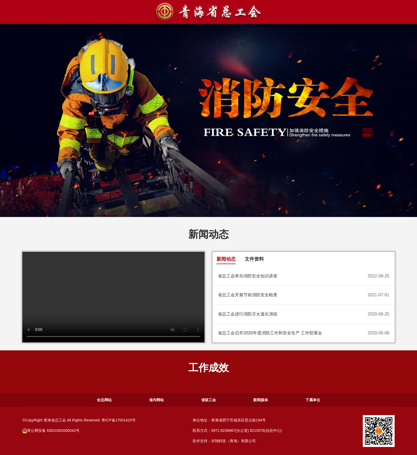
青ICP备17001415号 (119, 420)
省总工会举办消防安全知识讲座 (247, 276)
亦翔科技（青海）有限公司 (233, 441)
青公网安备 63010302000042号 (51, 430)
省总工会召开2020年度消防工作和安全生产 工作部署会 (270, 333)
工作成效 (208, 367)
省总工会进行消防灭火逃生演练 (247, 314)
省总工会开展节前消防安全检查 (247, 295)
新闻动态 (208, 234)
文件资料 (254, 259)
